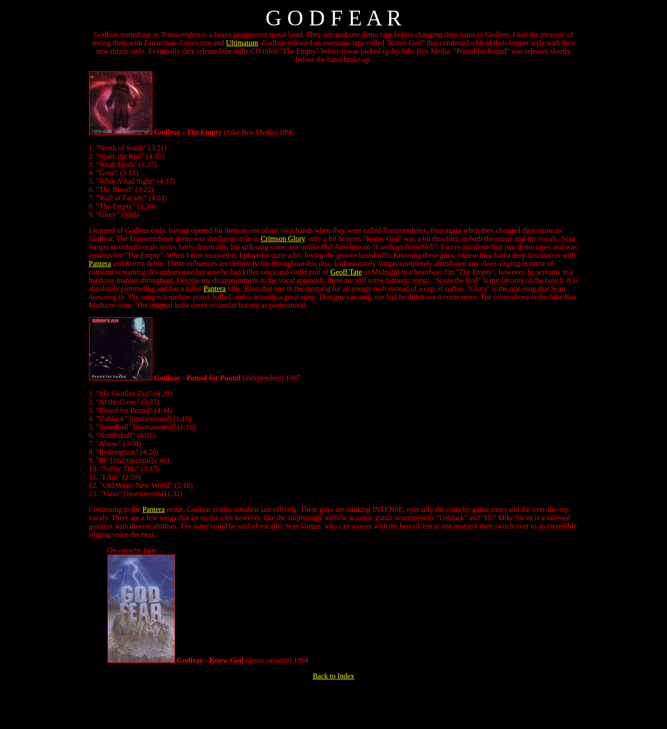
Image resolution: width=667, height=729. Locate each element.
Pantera (100, 264)
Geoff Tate (346, 272)
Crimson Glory (283, 239)
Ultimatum (242, 43)
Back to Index (333, 676)
